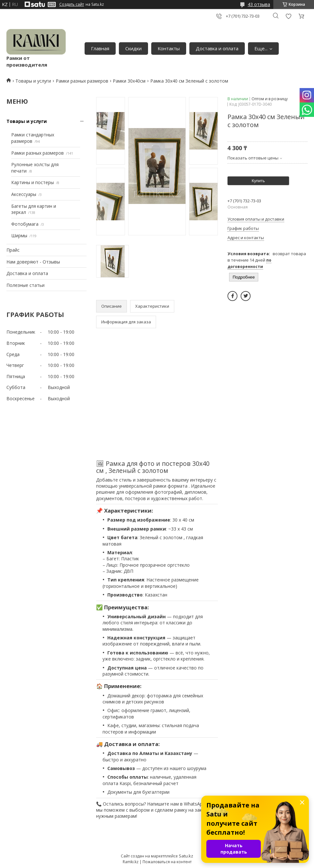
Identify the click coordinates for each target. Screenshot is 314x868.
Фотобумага (24, 224)
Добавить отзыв (288, 16)
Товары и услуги (33, 81)
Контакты (169, 48)
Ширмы (19, 235)
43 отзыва (259, 4)
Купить (258, 180)
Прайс (13, 250)
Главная (100, 48)
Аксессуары (23, 194)
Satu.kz (186, 856)
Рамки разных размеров (82, 81)
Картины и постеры (32, 182)
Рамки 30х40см (129, 81)
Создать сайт (71, 4)
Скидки (133, 48)
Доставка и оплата (217, 48)
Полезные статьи (25, 285)
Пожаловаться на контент (167, 861)
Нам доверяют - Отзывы (33, 262)
